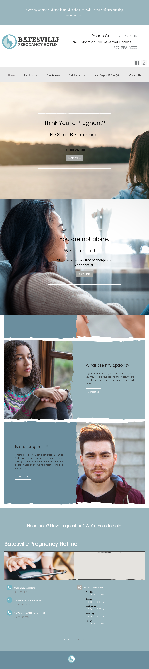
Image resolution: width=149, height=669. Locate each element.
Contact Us (93, 391)
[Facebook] (137, 62)
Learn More (74, 179)
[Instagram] (144, 62)
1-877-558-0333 (22, 617)
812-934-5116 (126, 35)
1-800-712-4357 (22, 604)
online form (79, 639)
